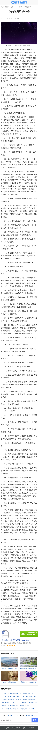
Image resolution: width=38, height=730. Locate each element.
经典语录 (28, 7)
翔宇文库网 (17, 728)
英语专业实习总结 (8, 702)
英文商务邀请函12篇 (27, 693)
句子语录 (19, 7)
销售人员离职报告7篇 (27, 709)
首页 (11, 7)
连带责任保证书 (25, 706)
